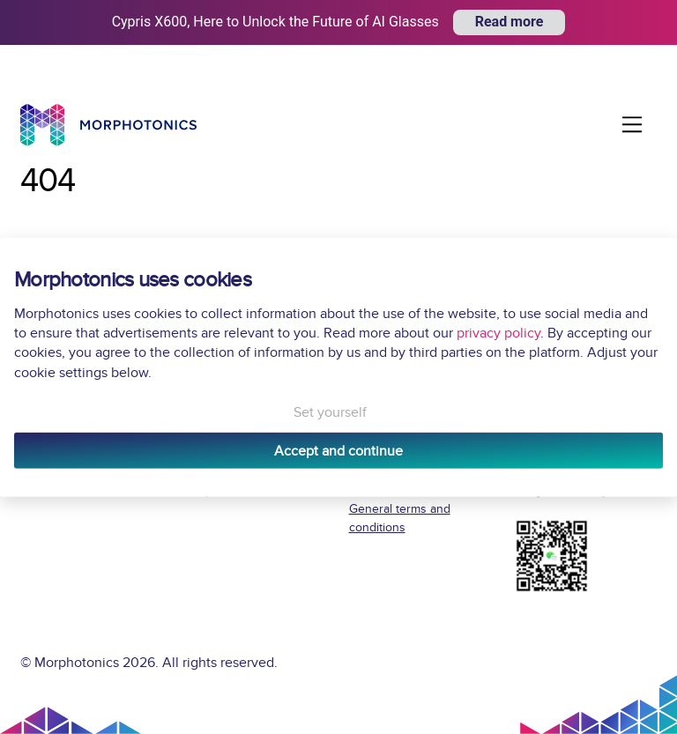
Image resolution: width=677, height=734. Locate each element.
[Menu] (632, 125)
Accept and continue (338, 450)
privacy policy (498, 333)
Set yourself (330, 412)
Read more (509, 21)
